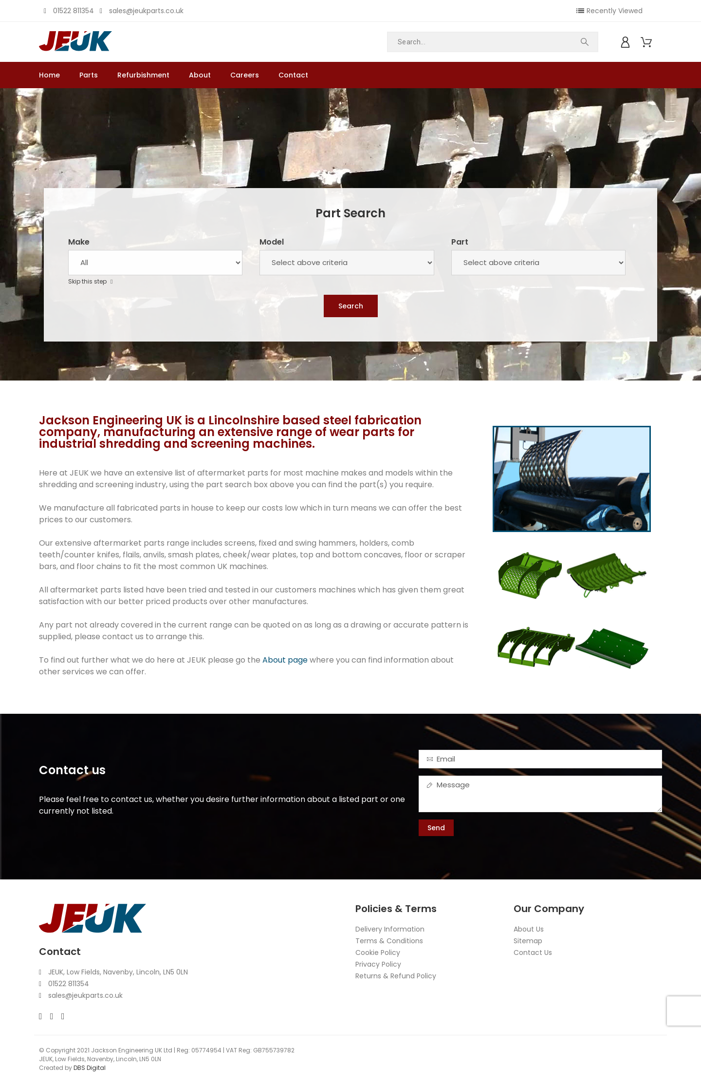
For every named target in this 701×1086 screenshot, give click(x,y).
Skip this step (88, 281)
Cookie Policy (377, 952)
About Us (529, 929)
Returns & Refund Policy (395, 976)
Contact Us (533, 952)
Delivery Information (389, 929)
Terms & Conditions (389, 941)
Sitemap (528, 941)
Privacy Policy (378, 964)
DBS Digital (90, 1068)
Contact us (72, 770)
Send (436, 828)
